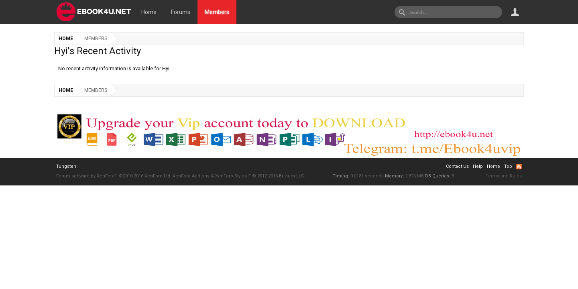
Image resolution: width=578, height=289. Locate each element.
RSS (519, 166)
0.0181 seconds (367, 176)
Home (149, 12)
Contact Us (457, 166)
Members (217, 12)
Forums (180, 12)
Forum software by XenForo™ (113, 176)
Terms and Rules (504, 176)
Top (508, 166)
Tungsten (66, 166)
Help (478, 166)
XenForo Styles (231, 176)
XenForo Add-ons (191, 176)
